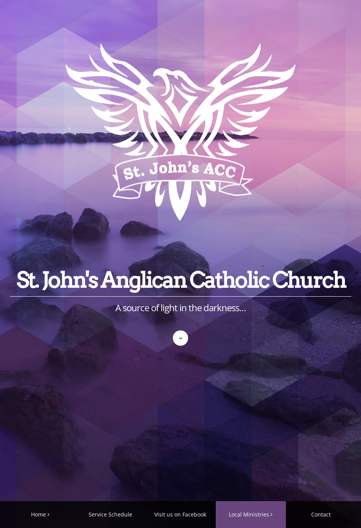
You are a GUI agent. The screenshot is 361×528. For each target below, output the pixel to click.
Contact (321, 514)
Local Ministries (249, 514)
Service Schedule (110, 514)
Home (38, 514)
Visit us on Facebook (180, 514)
